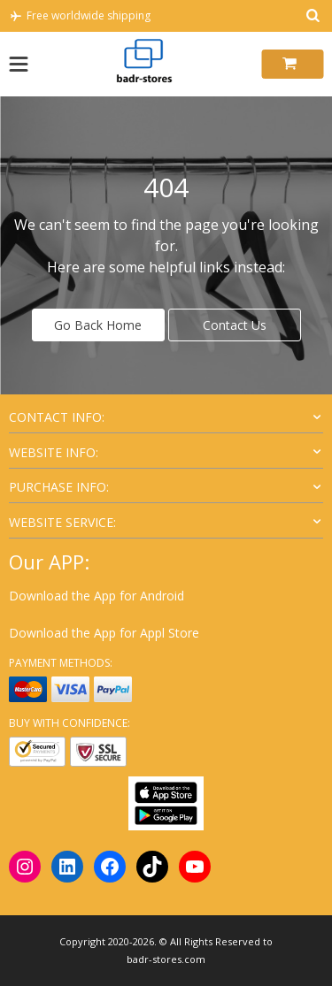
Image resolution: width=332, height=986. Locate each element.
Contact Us (234, 325)
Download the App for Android (96, 595)
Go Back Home (98, 325)
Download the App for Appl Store (104, 632)
